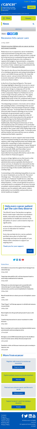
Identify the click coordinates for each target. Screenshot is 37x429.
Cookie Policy (5, 419)
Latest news (18, 29)
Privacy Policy (5, 424)
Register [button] (31, 7)
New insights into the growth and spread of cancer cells (17, 313)
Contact (3, 415)
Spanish (33, 1)
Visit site (18, 379)
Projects (3, 417)
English (26, 1)
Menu (6, 18)
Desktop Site (5, 423)
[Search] (33, 24)
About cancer (18, 393)
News (6, 23)
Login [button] (24, 7)
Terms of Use (5, 421)
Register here (18, 367)
